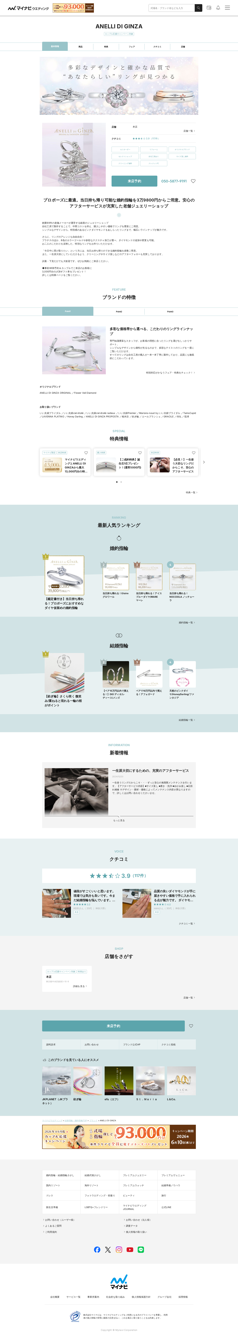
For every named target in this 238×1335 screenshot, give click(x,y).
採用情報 (183, 1296)
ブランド (93, 1120)
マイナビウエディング (52, 1120)
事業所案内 (93, 1296)
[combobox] (172, 8)
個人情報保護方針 (141, 1296)
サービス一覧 (73, 1296)
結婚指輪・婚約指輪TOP (76, 1120)
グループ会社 (165, 1296)
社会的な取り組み (115, 1296)
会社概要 (55, 1296)
